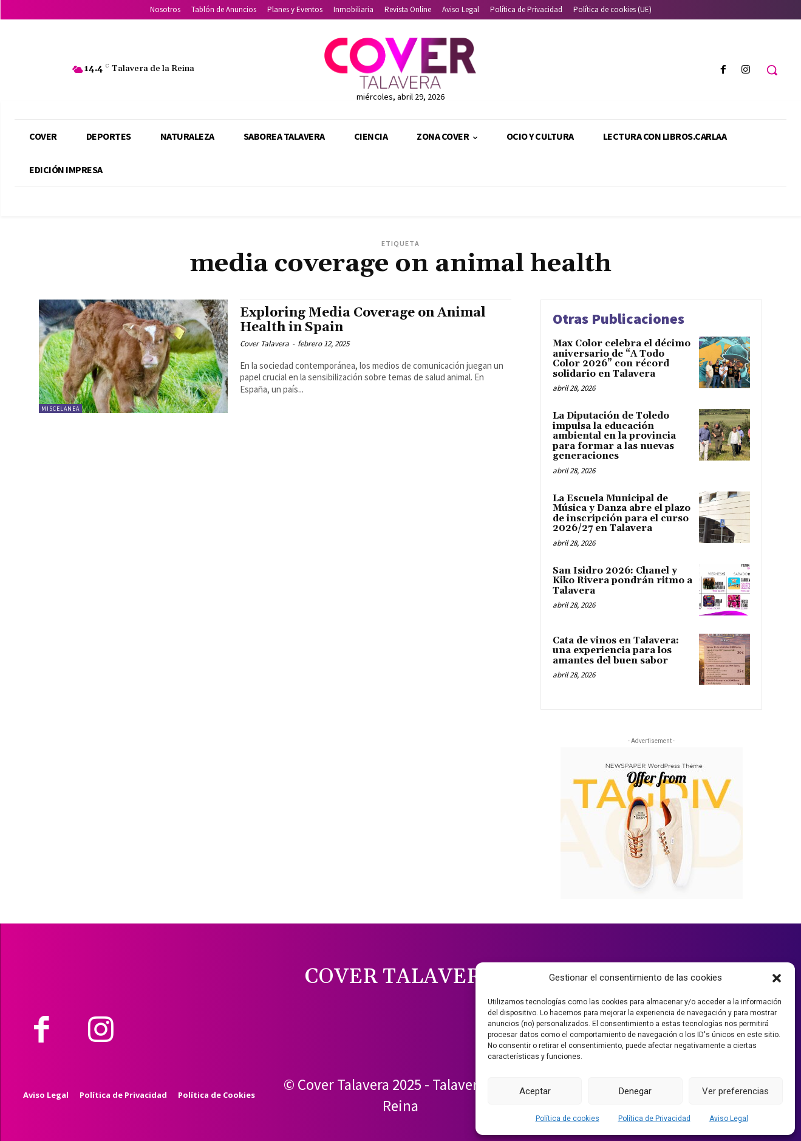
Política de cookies (567, 1118)
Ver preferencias (735, 1091)
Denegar (635, 1091)
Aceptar (535, 1091)
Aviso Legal (728, 1118)
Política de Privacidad (654, 1118)
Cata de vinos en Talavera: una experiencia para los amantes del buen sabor (616, 650)
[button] (777, 978)
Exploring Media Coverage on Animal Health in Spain (363, 320)
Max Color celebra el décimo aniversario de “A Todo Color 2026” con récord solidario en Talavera (621, 359)
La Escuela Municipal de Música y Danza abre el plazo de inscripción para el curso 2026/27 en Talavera (621, 514)
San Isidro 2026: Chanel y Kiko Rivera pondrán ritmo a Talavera (622, 581)
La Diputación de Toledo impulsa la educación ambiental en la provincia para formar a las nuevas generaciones (614, 436)
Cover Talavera (264, 343)
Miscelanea (60, 409)
